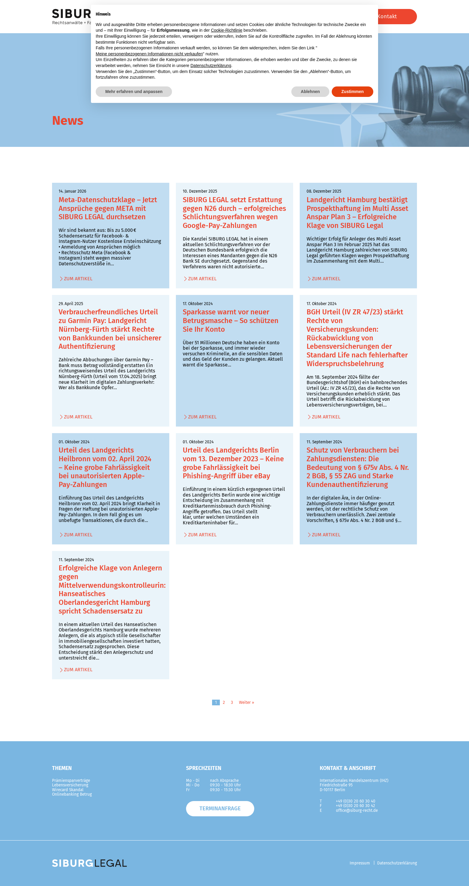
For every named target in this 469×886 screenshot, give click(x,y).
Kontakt (387, 16)
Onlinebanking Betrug (72, 794)
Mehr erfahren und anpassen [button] (133, 91)
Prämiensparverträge (71, 780)
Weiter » (246, 702)
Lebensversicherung (70, 785)
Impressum (360, 863)
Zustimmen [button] (352, 91)
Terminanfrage (220, 808)
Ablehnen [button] (310, 91)
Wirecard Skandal (67, 789)
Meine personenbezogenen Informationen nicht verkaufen (149, 53)
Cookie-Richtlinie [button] (226, 30)
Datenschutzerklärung (397, 863)
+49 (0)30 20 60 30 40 (355, 801)
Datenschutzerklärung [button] (211, 65)
